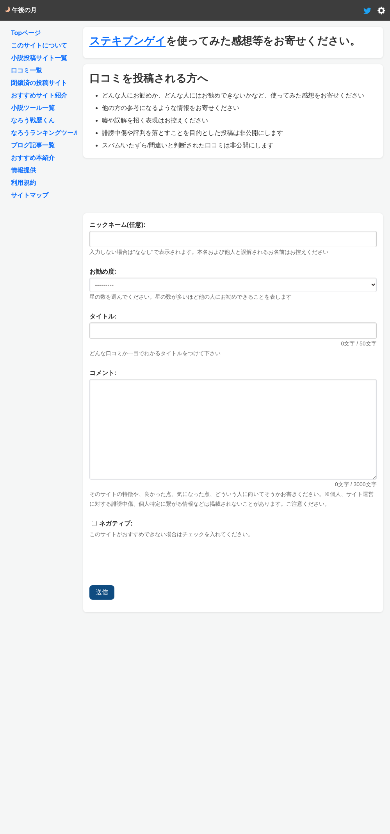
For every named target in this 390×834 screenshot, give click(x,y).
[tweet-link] (367, 10)
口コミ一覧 (26, 70)
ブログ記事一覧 (33, 145)
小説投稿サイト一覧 (39, 58)
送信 (102, 592)
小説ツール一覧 (33, 107)
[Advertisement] (233, 183)
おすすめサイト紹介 (39, 95)
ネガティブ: (115, 523)
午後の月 (21, 10)
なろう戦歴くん (33, 120)
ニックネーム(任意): (117, 224)
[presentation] (148, 564)
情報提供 (23, 170)
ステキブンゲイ (127, 41)
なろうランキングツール (45, 132)
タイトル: (102, 316)
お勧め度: (102, 271)
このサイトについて (39, 45)
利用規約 (23, 182)
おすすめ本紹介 (33, 157)
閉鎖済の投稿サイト (39, 83)
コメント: (102, 373)
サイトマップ (29, 195)
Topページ (26, 33)
